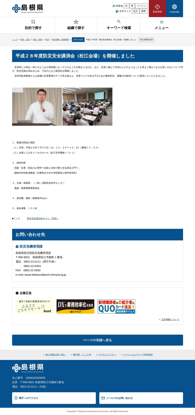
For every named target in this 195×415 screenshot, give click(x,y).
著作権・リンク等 (82, 354)
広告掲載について (170, 319)
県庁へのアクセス (28, 398)
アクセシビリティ (107, 354)
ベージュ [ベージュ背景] (141, 6)
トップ (15, 40)
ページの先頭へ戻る (97, 340)
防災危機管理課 (146, 40)
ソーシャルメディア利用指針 (138, 354)
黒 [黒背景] (132, 6)
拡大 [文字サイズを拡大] (135, 11)
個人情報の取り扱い (55, 354)
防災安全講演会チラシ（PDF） (43, 218)
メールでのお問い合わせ (119, 398)
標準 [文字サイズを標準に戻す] (143, 11)
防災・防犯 (37, 40)
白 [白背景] (126, 6)
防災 (47, 40)
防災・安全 (25, 40)
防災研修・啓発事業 (60, 40)
